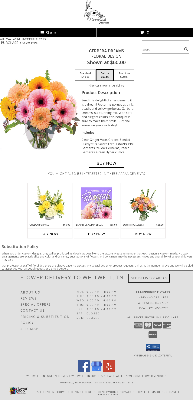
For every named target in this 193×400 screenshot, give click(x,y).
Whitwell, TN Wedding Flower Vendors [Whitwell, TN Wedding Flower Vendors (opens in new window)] (138, 375)
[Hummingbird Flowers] (96, 22)
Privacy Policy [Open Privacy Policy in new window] (131, 391)
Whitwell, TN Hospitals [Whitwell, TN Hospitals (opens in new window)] (88, 375)
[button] (153, 347)
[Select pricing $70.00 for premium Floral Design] (124, 75)
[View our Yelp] (109, 371)
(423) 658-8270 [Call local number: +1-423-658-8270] (158, 308)
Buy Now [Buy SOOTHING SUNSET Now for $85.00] (143, 233)
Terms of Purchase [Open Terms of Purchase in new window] (161, 391)
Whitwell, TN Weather (76, 382)
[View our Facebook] (84, 371)
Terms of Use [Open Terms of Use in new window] (108, 394)
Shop (48, 32)
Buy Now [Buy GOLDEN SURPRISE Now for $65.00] (49, 233)
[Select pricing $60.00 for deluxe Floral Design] (104, 75)
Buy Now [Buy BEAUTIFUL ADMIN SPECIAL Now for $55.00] (96, 233)
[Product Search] (162, 49)
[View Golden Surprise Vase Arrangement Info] (50, 203)
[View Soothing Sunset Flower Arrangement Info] (143, 203)
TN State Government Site (114, 382)
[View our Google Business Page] (96, 371)
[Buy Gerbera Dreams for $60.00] (106, 163)
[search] (186, 49)
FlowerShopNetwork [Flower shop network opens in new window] (99, 391)
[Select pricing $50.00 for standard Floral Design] (85, 75)
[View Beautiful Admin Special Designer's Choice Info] (96, 203)
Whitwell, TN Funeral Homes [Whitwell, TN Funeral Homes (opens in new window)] (47, 375)
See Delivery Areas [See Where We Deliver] (149, 278)
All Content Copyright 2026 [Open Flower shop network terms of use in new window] (59, 391)
